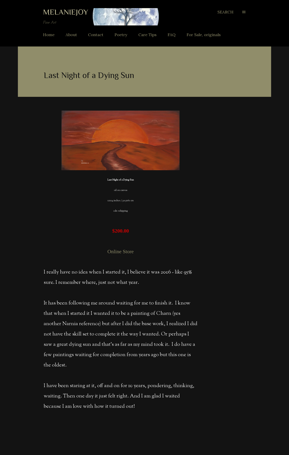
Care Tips (147, 34)
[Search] (225, 12)
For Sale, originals (204, 34)
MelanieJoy (65, 12)
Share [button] (193, 432)
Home (49, 34)
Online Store (120, 251)
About (71, 34)
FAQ (171, 34)
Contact (95, 34)
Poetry (120, 34)
